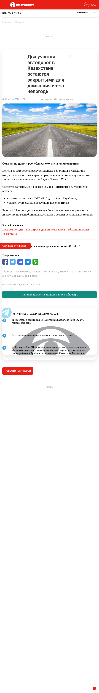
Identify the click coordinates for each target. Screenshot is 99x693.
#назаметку (46, 99)
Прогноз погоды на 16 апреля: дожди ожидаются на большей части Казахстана (45, 232)
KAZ (93, 4)
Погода (36, 284)
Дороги (24, 284)
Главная (6, 22)
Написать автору (66, 99)
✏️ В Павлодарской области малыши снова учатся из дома (42, 335)
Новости (19, 22)
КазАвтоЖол (10, 284)
